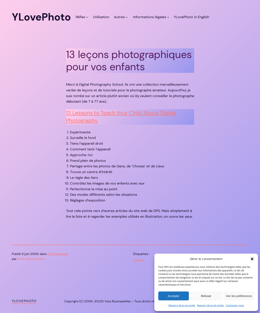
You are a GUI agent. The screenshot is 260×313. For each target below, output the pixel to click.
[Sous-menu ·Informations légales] (168, 17)
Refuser (206, 296)
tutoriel (138, 260)
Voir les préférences (239, 296)
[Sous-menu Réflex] (87, 17)
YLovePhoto (24, 301)
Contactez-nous (235, 305)
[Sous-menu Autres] (127, 17)
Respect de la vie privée (182, 305)
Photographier (58, 254)
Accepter (173, 296)
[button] (252, 259)
